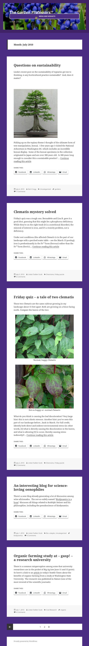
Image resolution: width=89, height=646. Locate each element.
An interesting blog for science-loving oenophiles (41, 487)
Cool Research (51, 610)
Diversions (50, 274)
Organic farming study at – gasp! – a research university (43, 557)
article (37, 572)
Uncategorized (45, 189)
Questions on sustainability (37, 65)
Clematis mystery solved (35, 211)
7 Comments (20, 191)
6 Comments (20, 277)
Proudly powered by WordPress (25, 641)
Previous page (10, 627)
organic (63, 610)
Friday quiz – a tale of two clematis (44, 297)
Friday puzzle (59, 274)
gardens (58, 189)
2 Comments (20, 465)
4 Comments (20, 612)
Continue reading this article (45, 246)
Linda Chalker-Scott (35, 274)
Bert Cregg (32, 189)
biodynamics (18, 535)
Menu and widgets (47, 16)
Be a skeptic (50, 533)
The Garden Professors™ (31, 12)
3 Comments (31, 535)
